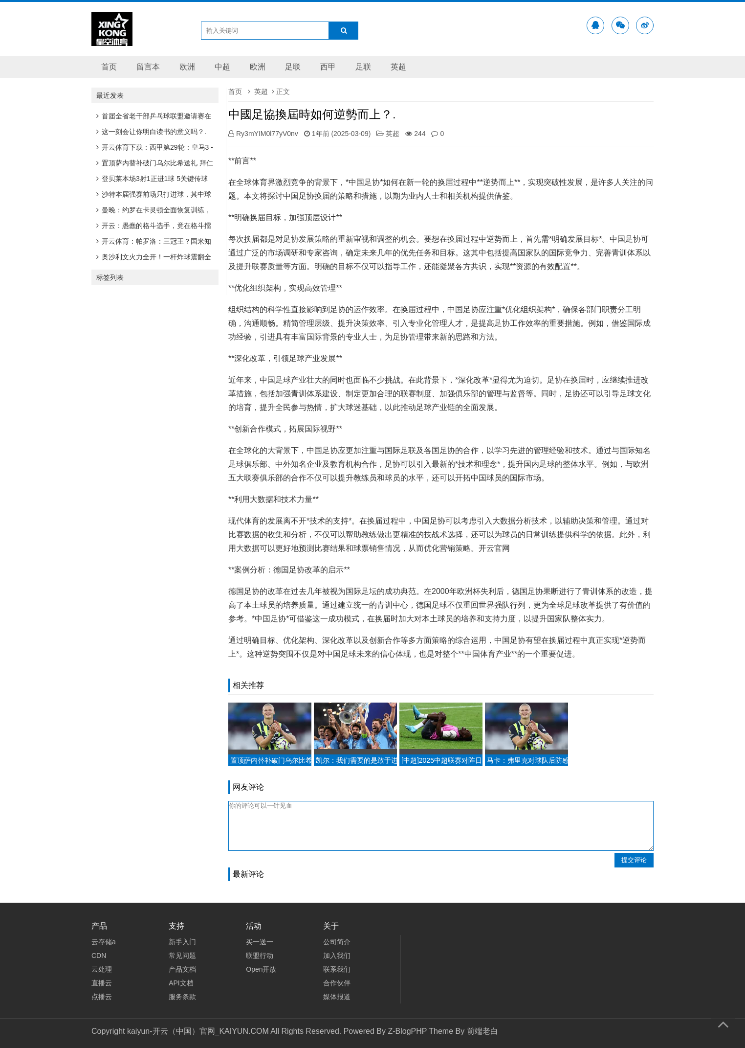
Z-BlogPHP (407, 1031)
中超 (222, 67)
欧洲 (187, 67)
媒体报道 (337, 997)
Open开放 (261, 969)
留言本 (148, 67)
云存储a (103, 942)
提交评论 (634, 860)
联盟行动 (259, 955)
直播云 (101, 983)
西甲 (328, 67)
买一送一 (259, 942)
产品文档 (182, 969)
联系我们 (337, 969)
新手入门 (182, 942)
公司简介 (337, 942)
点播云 (101, 997)
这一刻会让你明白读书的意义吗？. (151, 132)
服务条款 (182, 997)
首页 (109, 67)
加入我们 (337, 955)
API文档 (181, 983)
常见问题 (182, 955)
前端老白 (482, 1031)
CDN (98, 955)
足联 (293, 67)
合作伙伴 (337, 983)
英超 (398, 67)
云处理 (101, 969)
